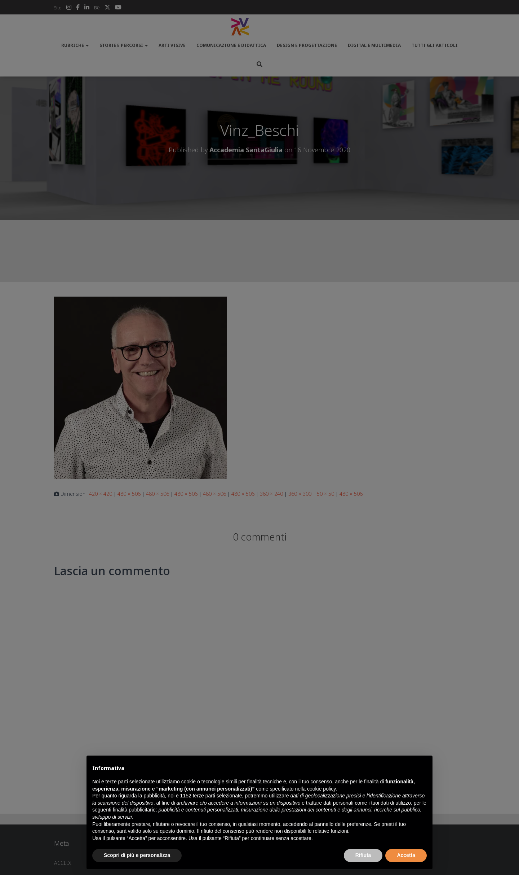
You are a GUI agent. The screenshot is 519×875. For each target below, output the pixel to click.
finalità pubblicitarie (134, 810)
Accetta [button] (406, 855)
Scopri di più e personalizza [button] (137, 855)
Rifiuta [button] (363, 855)
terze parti (204, 796)
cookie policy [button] (321, 789)
